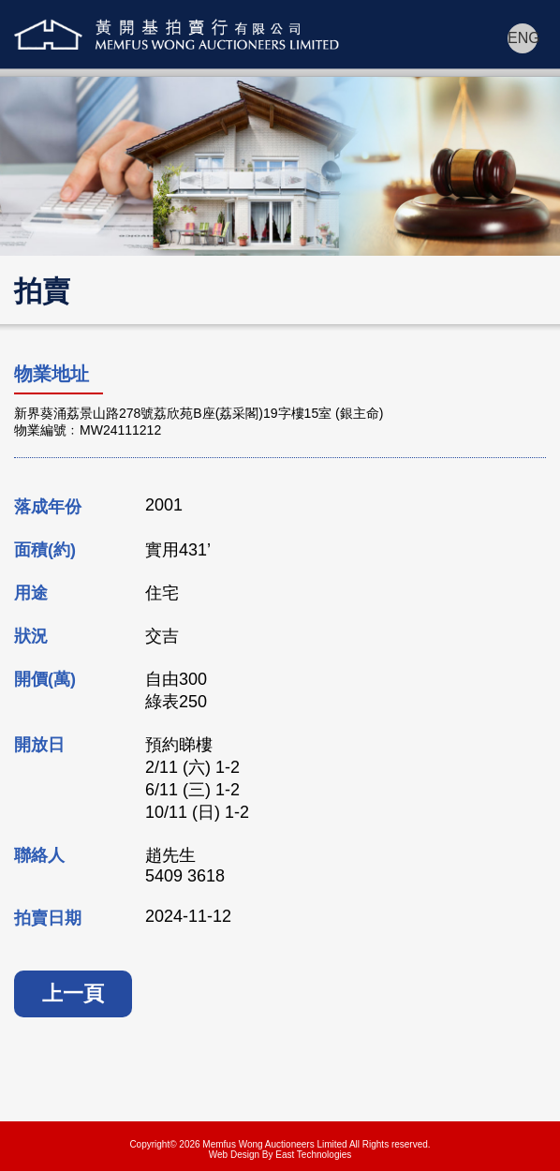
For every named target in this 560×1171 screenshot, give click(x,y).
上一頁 (73, 993)
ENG (523, 38)
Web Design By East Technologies (280, 1154)
